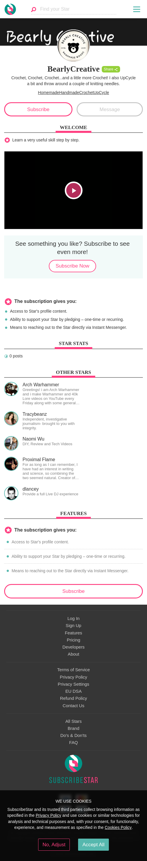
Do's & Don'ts (73, 735)
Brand (74, 728)
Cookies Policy (118, 827)
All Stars (73, 721)
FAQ (73, 742)
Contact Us (73, 705)
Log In (73, 618)
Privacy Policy (73, 677)
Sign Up (73, 625)
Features (73, 633)
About (73, 654)
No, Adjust (54, 844)
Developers (73, 647)
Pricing (73, 640)
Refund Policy (73, 698)
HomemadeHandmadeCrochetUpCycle (73, 92)
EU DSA (73, 691)
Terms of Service (73, 669)
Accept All (94, 844)
